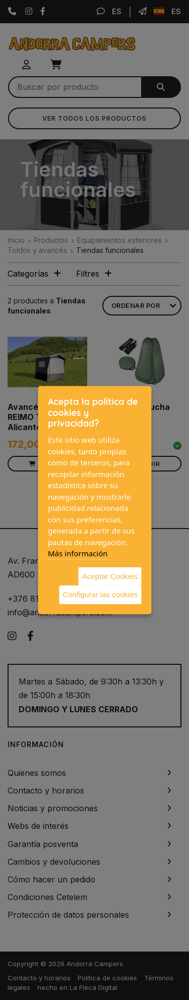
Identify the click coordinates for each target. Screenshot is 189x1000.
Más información (78, 553)
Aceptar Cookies (110, 575)
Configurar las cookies (100, 594)
